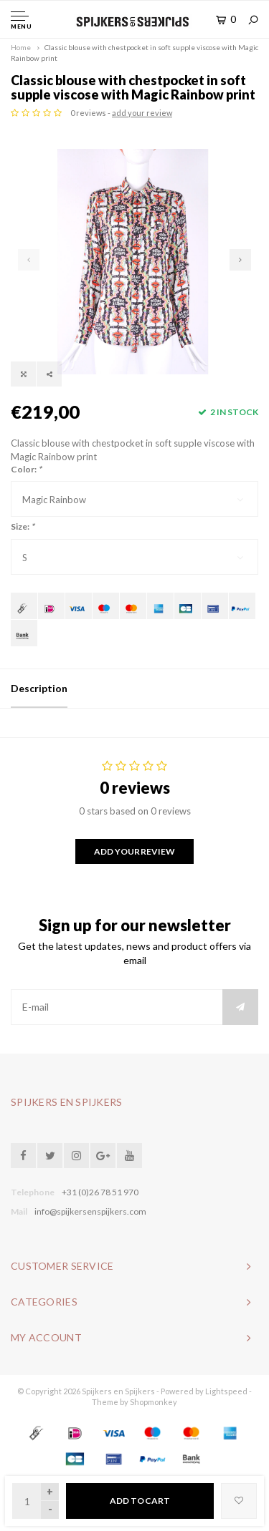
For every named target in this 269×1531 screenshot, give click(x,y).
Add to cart (140, 1500)
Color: (26, 469)
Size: (22, 526)
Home (21, 47)
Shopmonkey (153, 1401)
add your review (142, 112)
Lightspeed (226, 1391)
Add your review (134, 851)
